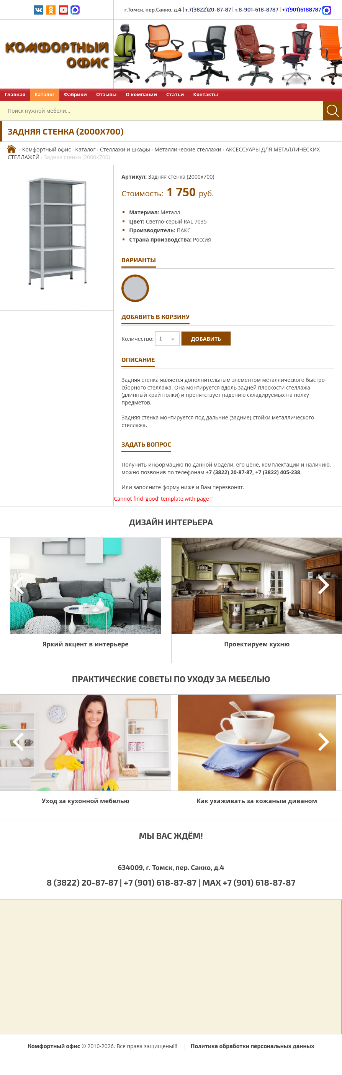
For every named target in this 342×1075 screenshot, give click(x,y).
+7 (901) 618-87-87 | (162, 882)
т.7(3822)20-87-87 (208, 9)
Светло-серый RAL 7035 (176, 221)
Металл (170, 212)
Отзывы (106, 94)
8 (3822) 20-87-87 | (85, 882)
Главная (15, 94)
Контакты (205, 94)
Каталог (44, 94)
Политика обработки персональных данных (252, 1045)
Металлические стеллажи (187, 149)
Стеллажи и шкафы (125, 149)
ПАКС (183, 230)
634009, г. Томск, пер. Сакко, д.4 (171, 867)
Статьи (175, 94)
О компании (141, 94)
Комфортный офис (46, 149)
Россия (202, 239)
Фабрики (75, 94)
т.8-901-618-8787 (256, 9)
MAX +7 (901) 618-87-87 (248, 882)
